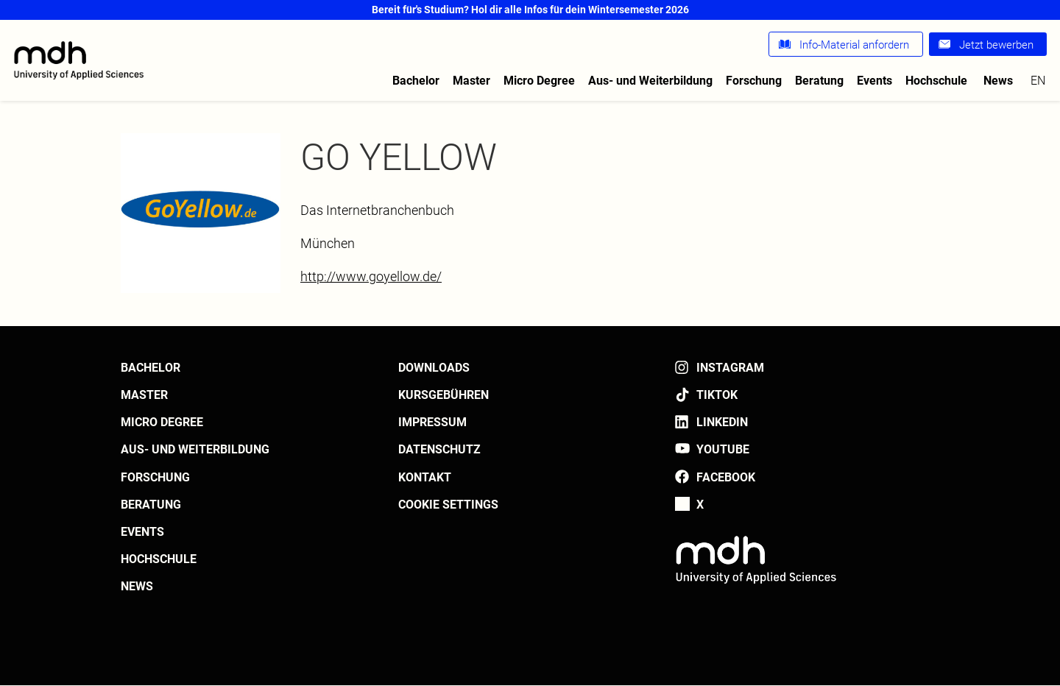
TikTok (717, 395)
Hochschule (936, 81)
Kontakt (424, 477)
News (998, 81)
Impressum (432, 422)
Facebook (725, 477)
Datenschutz (439, 449)
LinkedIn (722, 422)
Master (471, 81)
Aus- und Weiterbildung (650, 81)
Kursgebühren (443, 395)
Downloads (434, 368)
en (1038, 81)
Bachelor (415, 81)
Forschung (754, 81)
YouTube (722, 449)
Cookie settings (448, 505)
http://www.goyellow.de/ (371, 276)
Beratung (819, 81)
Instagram (730, 368)
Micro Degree (539, 81)
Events (874, 81)
